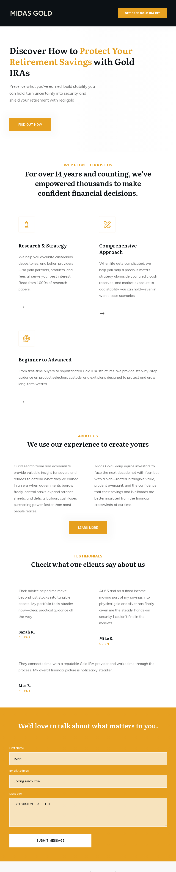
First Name (16, 735)
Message (15, 781)
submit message (50, 828)
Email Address (19, 758)
